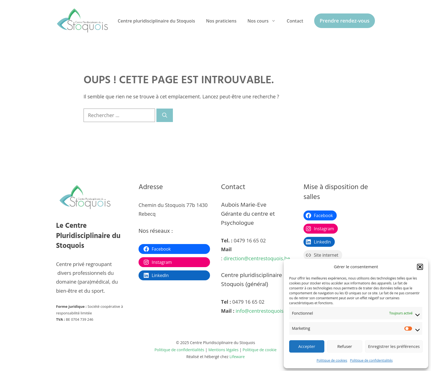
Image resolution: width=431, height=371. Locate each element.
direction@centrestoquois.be (256, 258)
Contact (295, 21)
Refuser (344, 346)
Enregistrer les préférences (394, 346)
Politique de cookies (332, 360)
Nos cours (264, 21)
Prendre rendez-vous (344, 20)
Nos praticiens (221, 21)
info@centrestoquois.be (263, 311)
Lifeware (237, 356)
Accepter (306, 346)
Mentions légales (223, 349)
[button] (420, 267)
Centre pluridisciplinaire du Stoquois (156, 21)
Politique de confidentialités (371, 360)
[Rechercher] (164, 115)
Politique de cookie (260, 349)
